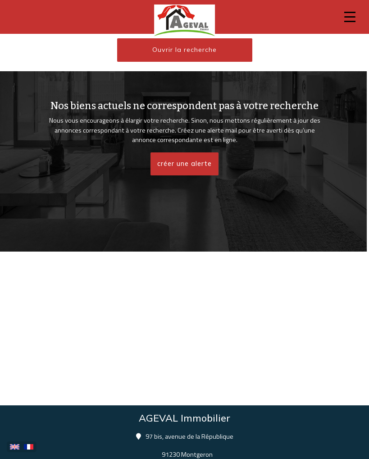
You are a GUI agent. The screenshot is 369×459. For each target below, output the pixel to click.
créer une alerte (184, 164)
